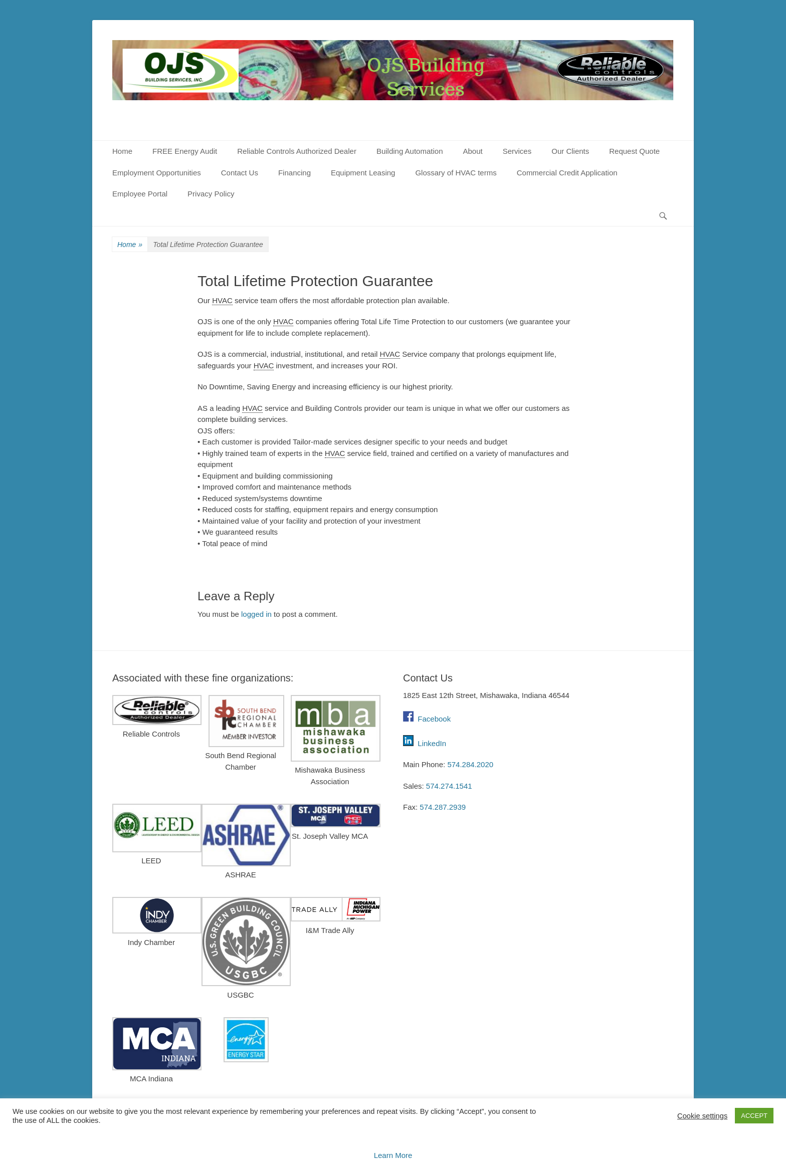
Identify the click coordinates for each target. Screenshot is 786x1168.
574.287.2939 (443, 807)
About (472, 151)
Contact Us (239, 172)
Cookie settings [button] (702, 1116)
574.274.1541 (449, 786)
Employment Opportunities (156, 172)
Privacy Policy (210, 193)
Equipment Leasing (363, 172)
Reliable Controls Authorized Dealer (296, 151)
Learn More (393, 1155)
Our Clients (570, 151)
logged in (256, 614)
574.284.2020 (470, 764)
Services (517, 151)
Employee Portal (139, 193)
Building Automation (409, 151)
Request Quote (634, 151)
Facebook (427, 719)
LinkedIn (432, 743)
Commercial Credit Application (567, 172)
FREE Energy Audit (184, 151)
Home (122, 151)
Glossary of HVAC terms (455, 172)
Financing (294, 172)
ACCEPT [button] (754, 1115)
